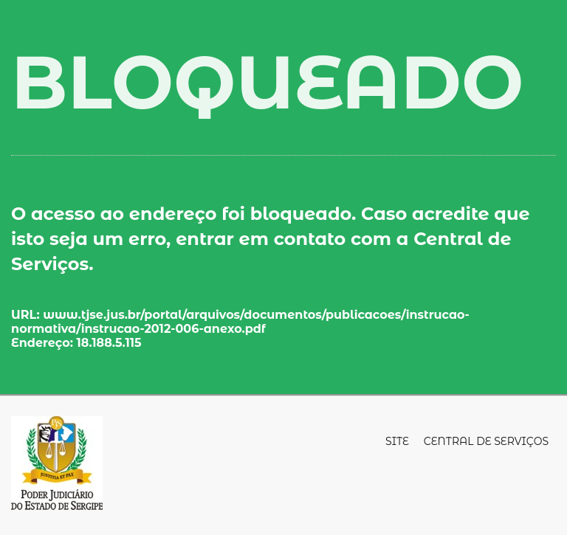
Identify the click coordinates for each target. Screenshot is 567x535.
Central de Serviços (486, 441)
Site (397, 441)
